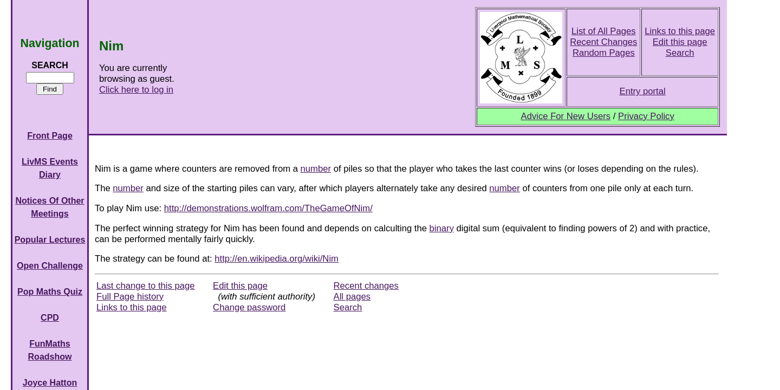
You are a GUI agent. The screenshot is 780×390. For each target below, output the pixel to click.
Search (680, 53)
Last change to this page (145, 286)
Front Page (50, 135)
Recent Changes (603, 42)
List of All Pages (603, 31)
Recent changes (366, 286)
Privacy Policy (646, 116)
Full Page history (130, 296)
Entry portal (643, 91)
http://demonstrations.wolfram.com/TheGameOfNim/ (268, 208)
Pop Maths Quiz (49, 291)
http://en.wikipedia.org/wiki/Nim (276, 258)
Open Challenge (50, 265)
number (316, 169)
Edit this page (680, 42)
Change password (249, 307)
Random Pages (604, 53)
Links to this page (680, 31)
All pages (352, 296)
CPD (50, 317)
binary (442, 228)
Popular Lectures (50, 239)
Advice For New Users (566, 116)
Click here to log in (136, 89)
